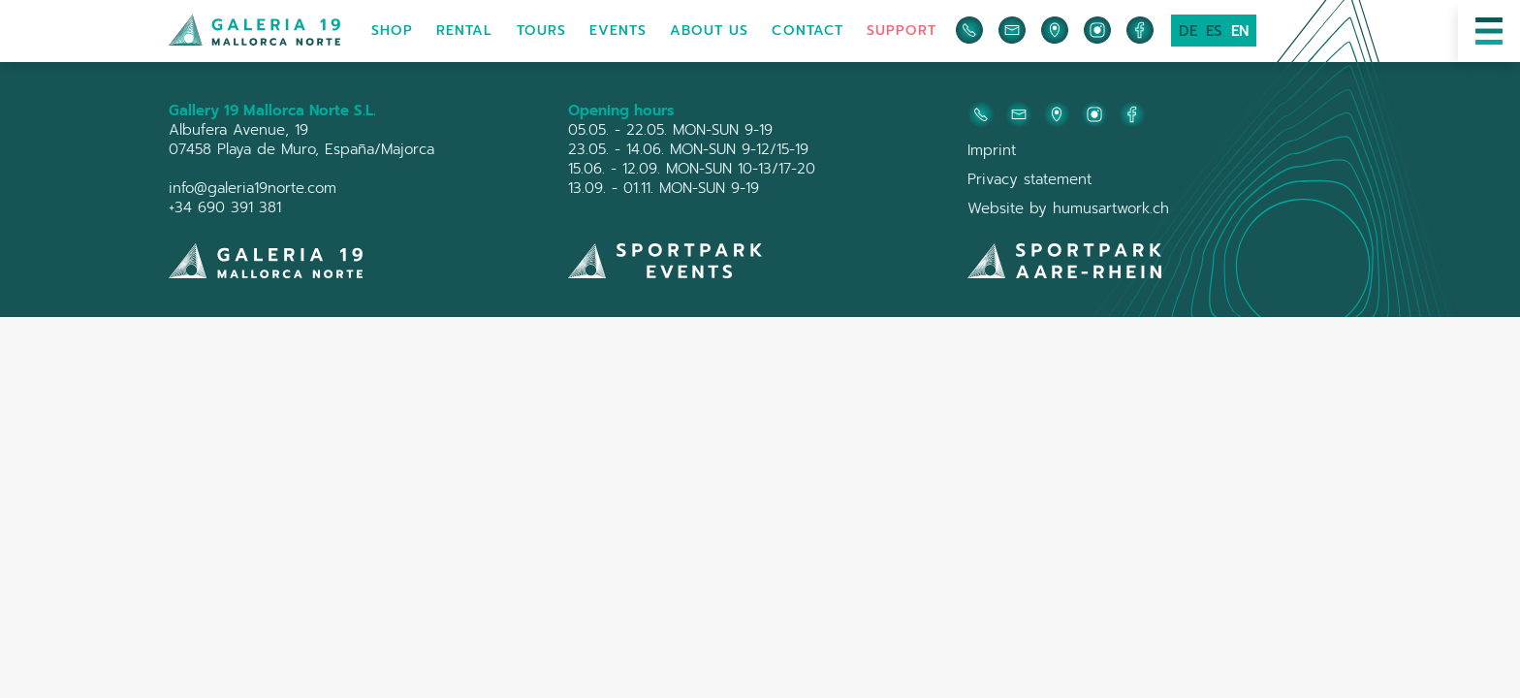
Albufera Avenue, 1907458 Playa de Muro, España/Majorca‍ (301, 139)
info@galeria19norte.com (252, 188)
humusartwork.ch (1111, 208)
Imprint (991, 150)
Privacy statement (1029, 179)
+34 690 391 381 (225, 207)
